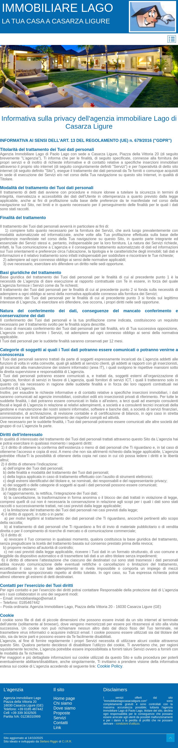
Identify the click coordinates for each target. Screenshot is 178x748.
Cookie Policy (109, 666)
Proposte (61, 713)
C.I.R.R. (67, 741)
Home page (64, 698)
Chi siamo (62, 703)
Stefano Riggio (49, 741)
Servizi (59, 718)
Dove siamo (64, 708)
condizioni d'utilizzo (127, 723)
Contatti (60, 722)
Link (57, 727)
